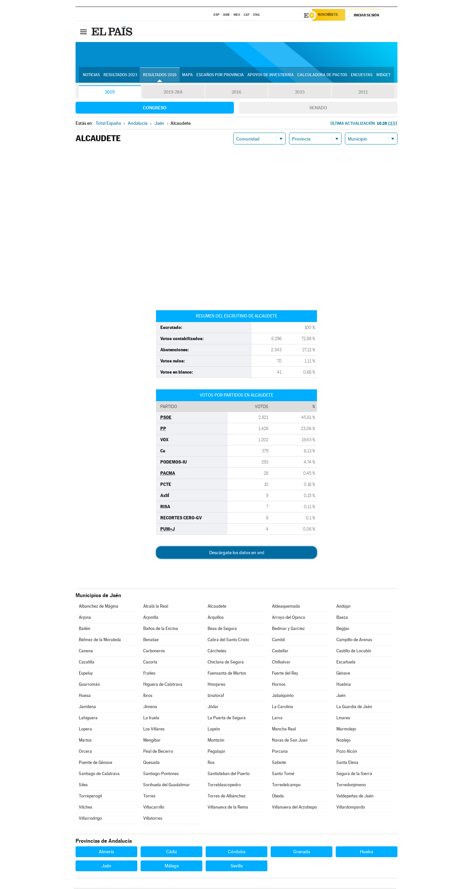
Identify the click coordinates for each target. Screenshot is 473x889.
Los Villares (154, 729)
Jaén (341, 696)
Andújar (343, 607)
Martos (85, 741)
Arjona (85, 618)
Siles (83, 785)
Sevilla (237, 866)
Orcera (85, 752)
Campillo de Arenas (354, 640)
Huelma (343, 685)
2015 (300, 93)
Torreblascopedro (224, 785)
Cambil (278, 640)
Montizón (216, 741)
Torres (149, 796)
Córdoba (236, 852)
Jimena (150, 707)
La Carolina (282, 707)
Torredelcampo (286, 785)
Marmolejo (346, 729)
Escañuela (345, 663)
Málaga (172, 866)
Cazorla (150, 663)
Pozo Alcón (346, 752)
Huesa (85, 696)
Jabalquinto (283, 696)
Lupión (214, 729)
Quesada (151, 763)
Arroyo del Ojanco (288, 618)
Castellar (280, 651)
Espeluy (86, 674)
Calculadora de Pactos (322, 76)
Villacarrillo (153, 808)
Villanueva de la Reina (228, 808)
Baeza (342, 618)
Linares (343, 718)
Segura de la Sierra (354, 774)
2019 (109, 93)
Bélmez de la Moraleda (100, 640)
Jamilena (87, 707)
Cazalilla (86, 663)
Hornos (278, 685)
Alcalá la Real (155, 607)
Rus (211, 763)
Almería (106, 852)
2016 (236, 93)
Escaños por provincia (220, 76)
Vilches (85, 808)
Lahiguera (88, 718)
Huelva (366, 852)
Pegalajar (216, 752)
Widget (383, 76)
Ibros (147, 696)
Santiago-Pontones (161, 774)
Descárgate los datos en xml (236, 553)
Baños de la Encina (160, 629)
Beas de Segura (222, 629)
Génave (343, 674)
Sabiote (279, 763)
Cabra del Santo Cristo (228, 640)
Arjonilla (150, 618)
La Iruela (151, 718)
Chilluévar (281, 663)
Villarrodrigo (90, 819)
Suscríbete (330, 15)
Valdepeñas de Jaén (354, 796)
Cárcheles (217, 651)
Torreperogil (90, 796)
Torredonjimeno (351, 785)
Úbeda (278, 796)
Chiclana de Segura (226, 663)
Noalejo (343, 741)
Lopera (85, 729)
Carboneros (154, 651)
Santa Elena (347, 763)
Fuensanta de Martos (227, 674)
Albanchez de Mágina (98, 607)
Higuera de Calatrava (162, 685)
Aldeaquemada (286, 607)
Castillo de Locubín (353, 651)
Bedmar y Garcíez (288, 629)
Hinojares (216, 685)
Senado (318, 108)
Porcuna (280, 752)
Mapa (187, 76)
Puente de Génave (95, 763)
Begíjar (342, 629)
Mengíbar (152, 741)
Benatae (151, 640)
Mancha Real (284, 729)
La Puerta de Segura (227, 718)
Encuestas (361, 76)
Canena (86, 651)
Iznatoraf (216, 696)
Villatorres (152, 819)
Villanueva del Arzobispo (294, 808)
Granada (301, 852)
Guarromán (89, 685)
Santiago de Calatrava (99, 774)
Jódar (213, 707)
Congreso (155, 108)
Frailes (149, 674)
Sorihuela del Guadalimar (166, 785)
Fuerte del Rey (285, 674)
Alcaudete (217, 607)
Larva (277, 718)
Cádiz (171, 852)
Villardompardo (350, 808)
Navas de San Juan (289, 741)
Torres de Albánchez (227, 796)
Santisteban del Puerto (229, 774)
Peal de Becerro (158, 752)
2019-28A (173, 93)
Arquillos (216, 618)
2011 (363, 93)
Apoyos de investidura (270, 76)
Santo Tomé (283, 774)
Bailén (84, 629)
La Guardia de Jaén (354, 707)
